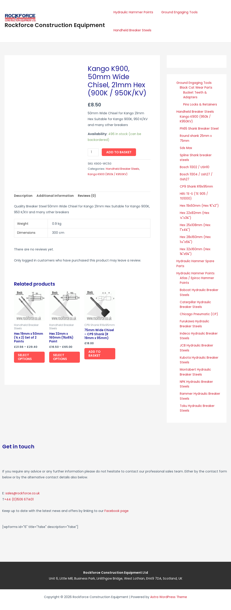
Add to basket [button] (96, 355)
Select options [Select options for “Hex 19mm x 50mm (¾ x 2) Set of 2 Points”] (27, 358)
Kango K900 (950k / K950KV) (108, 174)
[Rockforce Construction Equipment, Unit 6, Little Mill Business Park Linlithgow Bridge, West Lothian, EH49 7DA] (173, 534)
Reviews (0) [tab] (89, 196)
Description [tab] (24, 196)
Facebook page (116, 504)
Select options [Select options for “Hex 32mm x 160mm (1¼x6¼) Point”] (62, 358)
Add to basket (119, 152)
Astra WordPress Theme (169, 590)
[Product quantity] (93, 152)
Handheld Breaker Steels (131, 30)
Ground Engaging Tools (177, 12)
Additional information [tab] (57, 196)
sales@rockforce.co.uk (23, 487)
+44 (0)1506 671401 (19, 493)
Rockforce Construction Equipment (55, 25)
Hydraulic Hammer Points (132, 12)
